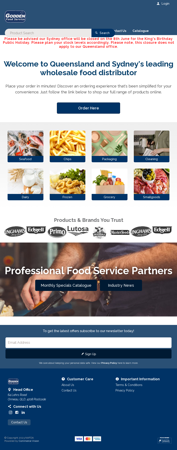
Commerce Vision (29, 440)
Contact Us (19, 422)
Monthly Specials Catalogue (66, 285)
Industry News (121, 285)
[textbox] (71, 17)
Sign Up (90, 354)
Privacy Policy (109, 363)
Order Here (88, 108)
